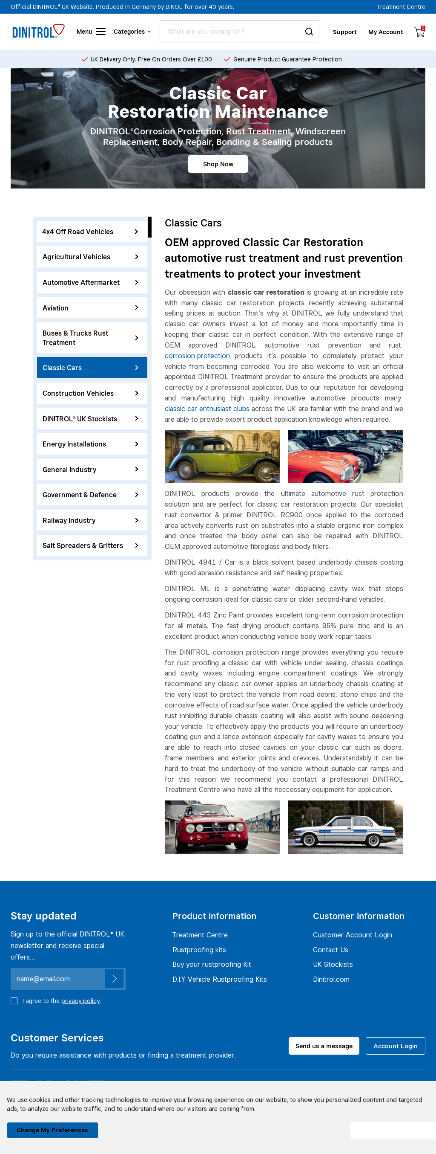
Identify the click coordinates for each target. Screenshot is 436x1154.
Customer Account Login (352, 935)
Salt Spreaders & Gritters (90, 546)
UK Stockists (333, 964)
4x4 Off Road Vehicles (90, 232)
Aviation (90, 308)
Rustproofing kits (199, 949)
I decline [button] (298, 1125)
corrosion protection (197, 355)
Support (346, 31)
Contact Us (330, 949)
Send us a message (324, 1046)
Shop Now (218, 164)
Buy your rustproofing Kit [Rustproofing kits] (211, 964)
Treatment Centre (401, 6)
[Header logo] (38, 31)
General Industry (90, 470)
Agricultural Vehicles (90, 257)
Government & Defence (90, 495)
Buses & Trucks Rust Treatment (90, 338)
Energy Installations (90, 444)
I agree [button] (385, 1125)
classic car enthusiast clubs (207, 408)
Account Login (395, 1046)
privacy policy (80, 1000)
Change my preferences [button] (49, 1126)
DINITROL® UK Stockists (90, 419)
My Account (386, 31)
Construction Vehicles (90, 393)
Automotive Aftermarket (90, 282)
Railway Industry (90, 520)
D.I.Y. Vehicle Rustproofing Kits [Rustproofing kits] (219, 979)
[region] (92, 388)
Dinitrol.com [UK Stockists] (331, 979)
